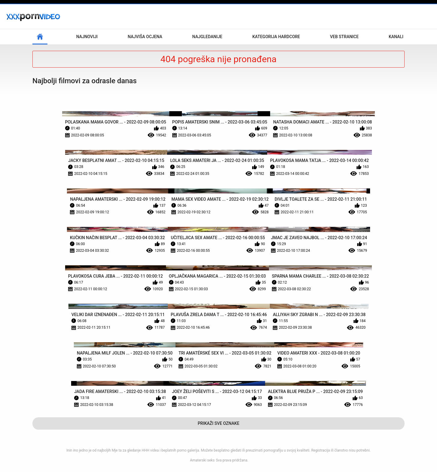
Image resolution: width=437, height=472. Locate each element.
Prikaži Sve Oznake (219, 423)
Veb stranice (344, 36)
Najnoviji (87, 36)
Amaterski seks (202, 460)
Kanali (396, 36)
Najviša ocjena (145, 36)
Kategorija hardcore (276, 36)
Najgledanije (207, 36)
